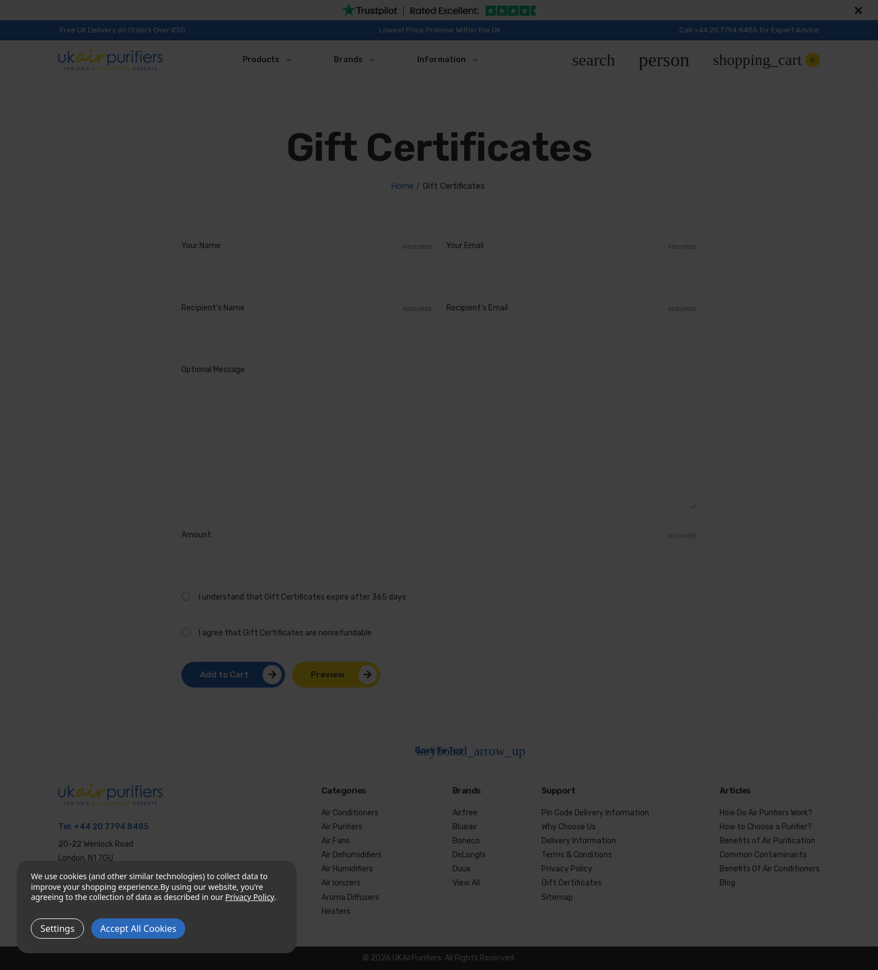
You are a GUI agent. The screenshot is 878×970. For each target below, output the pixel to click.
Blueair (464, 827)
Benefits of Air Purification (767, 841)
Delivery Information (578, 841)
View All (466, 883)
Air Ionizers (341, 883)
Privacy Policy (566, 869)
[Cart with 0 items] (766, 60)
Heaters (336, 911)
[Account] (664, 60)
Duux (461, 869)
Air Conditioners (350, 813)
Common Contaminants (763, 855)
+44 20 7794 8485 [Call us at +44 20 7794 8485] (111, 827)
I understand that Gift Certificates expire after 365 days (302, 597)
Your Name (306, 246)
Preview (327, 675)
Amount (439, 535)
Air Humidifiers (347, 869)
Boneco (466, 841)
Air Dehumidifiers (351, 855)
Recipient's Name (306, 308)
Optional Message (213, 369)
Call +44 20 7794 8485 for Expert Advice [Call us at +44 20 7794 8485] (749, 30)
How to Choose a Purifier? (766, 827)
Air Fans (335, 841)
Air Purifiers (341, 827)
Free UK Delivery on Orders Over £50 (122, 30)
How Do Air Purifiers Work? (766, 813)
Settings (57, 928)
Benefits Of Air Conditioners (770, 869)
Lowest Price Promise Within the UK (440, 30)
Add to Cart (224, 675)
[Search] (594, 60)
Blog (727, 883)
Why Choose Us (568, 827)
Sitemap (557, 897)
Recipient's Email (571, 308)
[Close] (857, 10)
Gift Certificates (571, 883)
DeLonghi (468, 855)
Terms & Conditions (576, 855)
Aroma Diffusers (350, 897)
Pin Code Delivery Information (595, 813)
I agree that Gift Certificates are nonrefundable (285, 633)
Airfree (465, 813)
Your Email (571, 246)
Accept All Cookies (138, 928)
